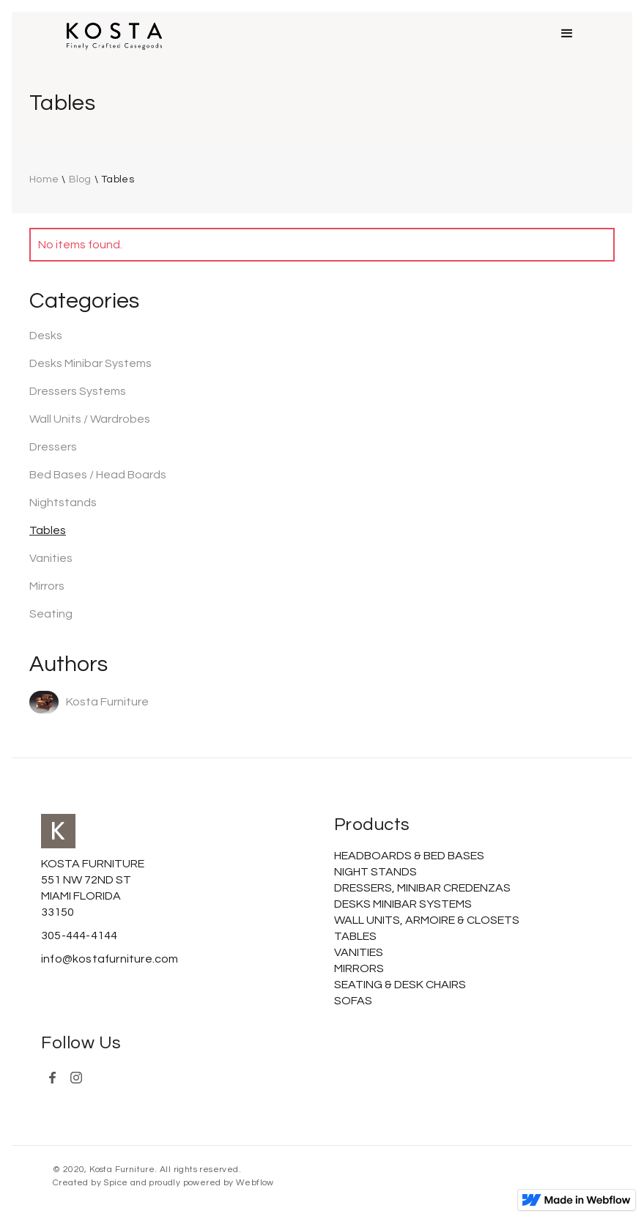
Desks (45, 335)
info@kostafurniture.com (110, 959)
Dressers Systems (77, 391)
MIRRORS (359, 968)
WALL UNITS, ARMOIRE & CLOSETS (426, 920)
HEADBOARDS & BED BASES (409, 856)
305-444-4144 (79, 935)
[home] (114, 36)
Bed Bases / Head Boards (97, 475)
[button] (567, 34)
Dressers (53, 447)
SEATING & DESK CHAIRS (400, 984)
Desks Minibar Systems (90, 363)
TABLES (355, 936)
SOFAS (353, 1001)
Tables (117, 179)
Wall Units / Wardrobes (89, 419)
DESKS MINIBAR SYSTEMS (403, 904)
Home (44, 179)
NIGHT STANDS (375, 872)
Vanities (51, 558)
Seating (51, 614)
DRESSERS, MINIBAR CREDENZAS (422, 888)
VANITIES (358, 952)
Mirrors (46, 586)
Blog (80, 179)
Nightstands (63, 502)
